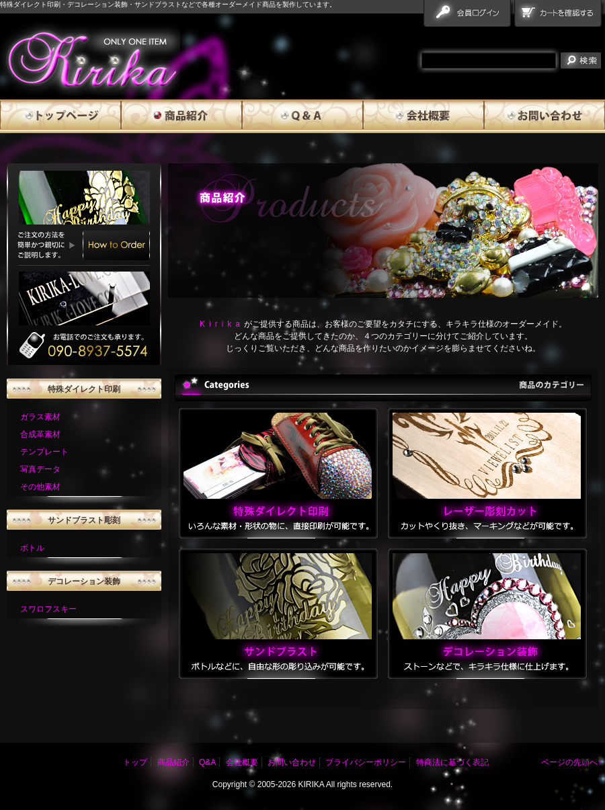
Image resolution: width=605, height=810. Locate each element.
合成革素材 (40, 434)
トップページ (60, 116)
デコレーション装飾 (84, 581)
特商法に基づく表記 (452, 762)
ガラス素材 (40, 416)
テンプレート (44, 451)
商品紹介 (181, 116)
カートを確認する (559, 16)
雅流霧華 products (90, 59)
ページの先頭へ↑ (571, 762)
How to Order (116, 245)
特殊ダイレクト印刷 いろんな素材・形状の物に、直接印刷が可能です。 (278, 473)
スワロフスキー (48, 609)
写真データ (40, 469)
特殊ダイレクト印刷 (84, 389)
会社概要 (423, 116)
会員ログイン (469, 16)
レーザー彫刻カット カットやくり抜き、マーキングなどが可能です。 (487, 473)
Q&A (302, 116)
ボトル (32, 548)
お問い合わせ (544, 116)
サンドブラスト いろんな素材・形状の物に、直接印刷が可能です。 (278, 614)
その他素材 (40, 486)
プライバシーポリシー (365, 762)
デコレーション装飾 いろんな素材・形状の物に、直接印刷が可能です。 (487, 614)
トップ (135, 762)
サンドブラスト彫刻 (84, 520)
